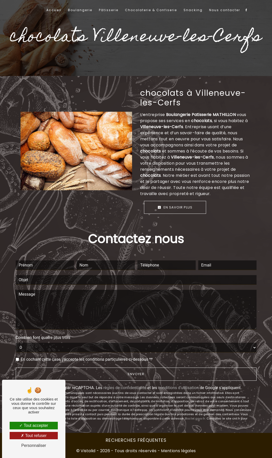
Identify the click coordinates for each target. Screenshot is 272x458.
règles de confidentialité (125, 387)
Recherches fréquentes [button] (136, 440)
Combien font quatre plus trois (43, 337)
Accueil (53, 10)
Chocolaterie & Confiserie (151, 10)
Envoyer (136, 374)
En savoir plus (175, 207)
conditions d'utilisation (178, 387)
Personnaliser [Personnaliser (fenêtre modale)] (33, 445)
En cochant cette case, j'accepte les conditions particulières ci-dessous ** (87, 359)
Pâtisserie (108, 10)
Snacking (193, 10)
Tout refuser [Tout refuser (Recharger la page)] (34, 435)
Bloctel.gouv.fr (195, 418)
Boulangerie (80, 10)
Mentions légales (178, 451)
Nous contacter (224, 10)
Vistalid (88, 451)
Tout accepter (33, 425)
